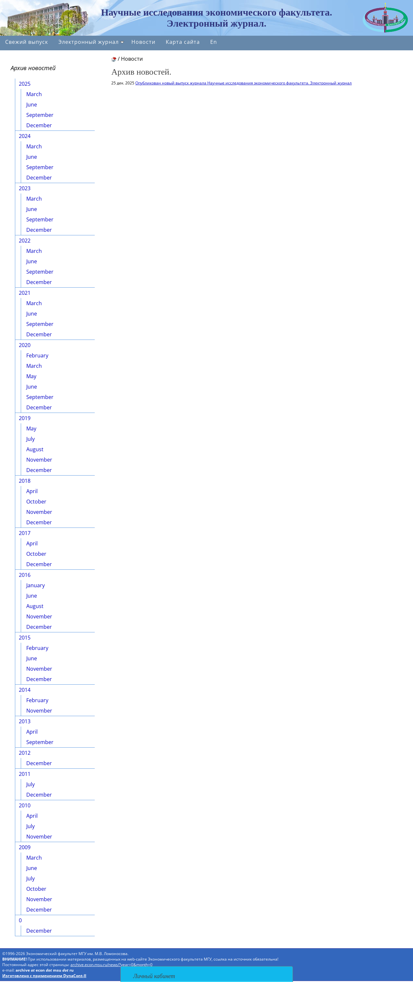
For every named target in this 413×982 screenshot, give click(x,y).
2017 (24, 533)
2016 (24, 574)
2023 (24, 188)
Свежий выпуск (26, 41)
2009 (24, 847)
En (213, 41)
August (34, 449)
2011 (24, 773)
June (31, 104)
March (34, 94)
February (37, 355)
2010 (24, 805)
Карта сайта (183, 41)
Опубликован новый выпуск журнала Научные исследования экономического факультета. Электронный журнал (243, 83)
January (35, 585)
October (36, 501)
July (30, 438)
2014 (24, 689)
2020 (24, 345)
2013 (24, 721)
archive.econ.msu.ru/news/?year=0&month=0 (111, 964)
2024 (24, 136)
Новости (143, 41)
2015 (24, 637)
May (31, 376)
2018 (24, 480)
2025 (24, 83)
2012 (24, 752)
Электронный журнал (91, 41)
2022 (24, 240)
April (32, 491)
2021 (24, 292)
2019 (24, 418)
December (39, 125)
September (40, 114)
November (39, 459)
